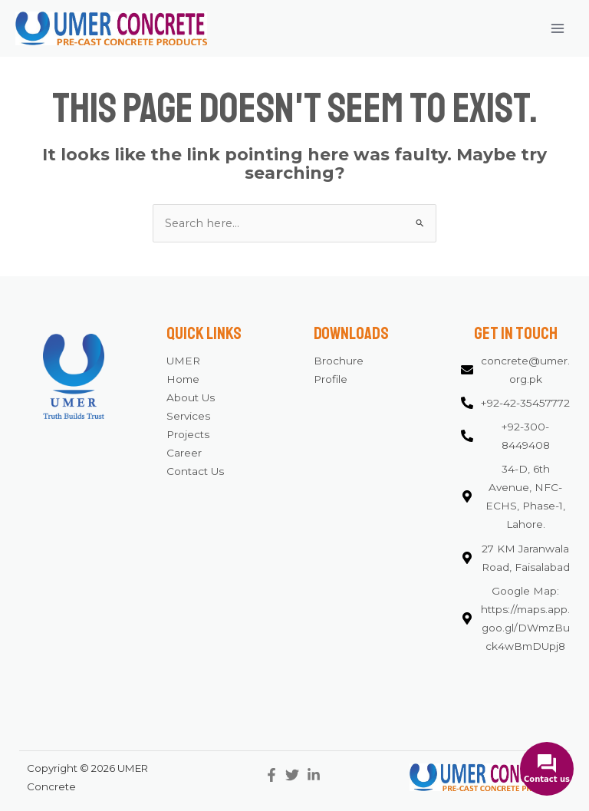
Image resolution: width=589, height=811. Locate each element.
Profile (330, 379)
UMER (183, 360)
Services (188, 416)
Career (184, 453)
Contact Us (195, 471)
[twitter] (294, 775)
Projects (187, 434)
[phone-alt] (515, 404)
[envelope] (515, 371)
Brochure (339, 360)
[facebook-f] (273, 775)
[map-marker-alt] (515, 498)
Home (182, 379)
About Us (190, 397)
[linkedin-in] (315, 775)
